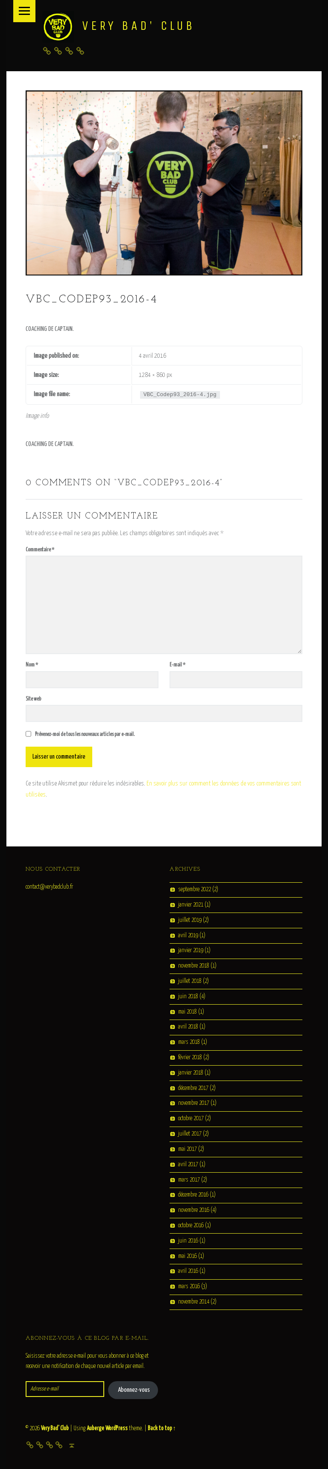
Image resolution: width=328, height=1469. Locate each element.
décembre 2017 (193, 1088)
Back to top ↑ (162, 1428)
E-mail (177, 665)
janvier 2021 (190, 905)
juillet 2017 (190, 1134)
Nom (32, 665)
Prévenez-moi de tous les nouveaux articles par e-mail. (85, 734)
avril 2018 (188, 1027)
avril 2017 (188, 1165)
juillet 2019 (190, 920)
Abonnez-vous (134, 1390)
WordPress (116, 1428)
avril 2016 (188, 1272)
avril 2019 (188, 936)
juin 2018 (188, 997)
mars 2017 (189, 1180)
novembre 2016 (193, 1210)
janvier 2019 (190, 951)
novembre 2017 (193, 1104)
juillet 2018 (190, 981)
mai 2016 (187, 1256)
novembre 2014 (193, 1302)
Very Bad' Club (138, 25)
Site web (33, 699)
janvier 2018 (190, 1073)
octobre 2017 (191, 1119)
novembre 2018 (193, 966)
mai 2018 (187, 1012)
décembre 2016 (193, 1195)
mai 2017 (187, 1149)
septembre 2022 (194, 889)
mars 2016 (189, 1287)
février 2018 (190, 1057)
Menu (24, 11)
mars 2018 (189, 1043)
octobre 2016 (191, 1226)
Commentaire (40, 550)
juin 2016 (188, 1241)
